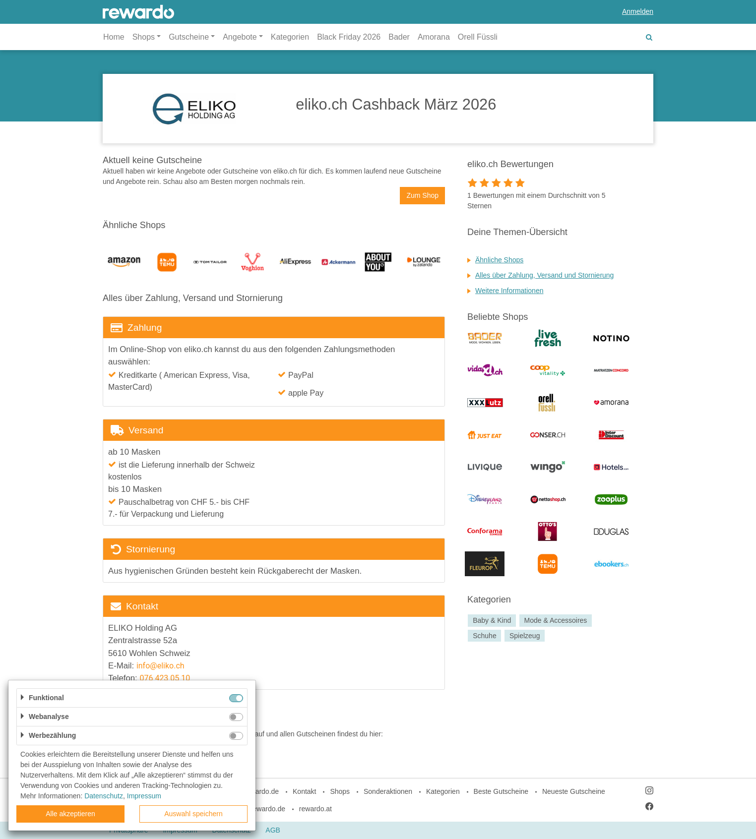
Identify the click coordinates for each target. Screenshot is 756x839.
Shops (340, 791)
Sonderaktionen (388, 791)
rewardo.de (268, 809)
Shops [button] (143, 37)
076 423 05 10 (164, 678)
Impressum (144, 796)
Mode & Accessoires (555, 620)
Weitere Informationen (509, 291)
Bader (399, 37)
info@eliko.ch (160, 665)
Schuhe (484, 636)
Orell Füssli (478, 37)
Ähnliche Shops (499, 260)
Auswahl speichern (193, 814)
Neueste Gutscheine (573, 791)
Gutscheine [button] (189, 37)
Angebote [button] (240, 37)
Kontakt (304, 791)
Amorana (434, 37)
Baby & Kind (492, 620)
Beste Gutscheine (501, 791)
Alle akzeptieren (70, 814)
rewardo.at (315, 809)
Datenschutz (103, 796)
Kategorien (290, 37)
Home (114, 37)
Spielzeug (524, 636)
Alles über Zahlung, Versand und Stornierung (544, 275)
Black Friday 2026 (348, 37)
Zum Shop (422, 195)
